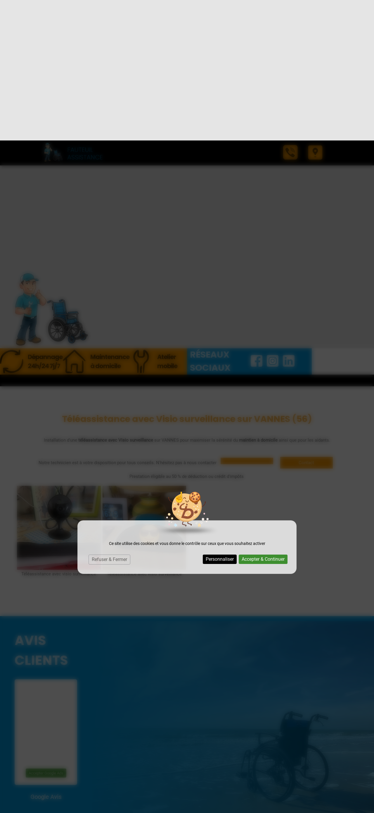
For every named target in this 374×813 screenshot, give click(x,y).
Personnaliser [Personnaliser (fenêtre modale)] (220, 418)
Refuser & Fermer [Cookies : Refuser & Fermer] (109, 419)
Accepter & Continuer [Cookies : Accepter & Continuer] (263, 418)
